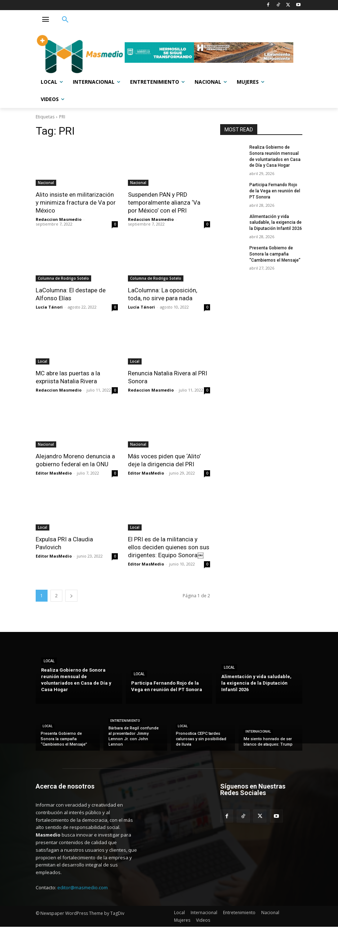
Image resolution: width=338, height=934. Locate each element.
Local (42, 361)
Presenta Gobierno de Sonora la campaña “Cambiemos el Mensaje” (275, 254)
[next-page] (71, 596)
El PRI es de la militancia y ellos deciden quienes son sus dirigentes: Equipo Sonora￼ (168, 547)
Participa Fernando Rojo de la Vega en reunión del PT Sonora (274, 191)
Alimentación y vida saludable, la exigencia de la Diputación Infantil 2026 (275, 222)
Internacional (258, 731)
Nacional (46, 182)
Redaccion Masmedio (58, 219)
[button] (65, 20)
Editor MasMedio (54, 473)
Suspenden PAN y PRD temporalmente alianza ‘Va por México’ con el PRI (164, 202)
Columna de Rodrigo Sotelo (63, 278)
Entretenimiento (125, 721)
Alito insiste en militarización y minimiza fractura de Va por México (76, 202)
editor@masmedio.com (82, 887)
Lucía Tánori (49, 307)
